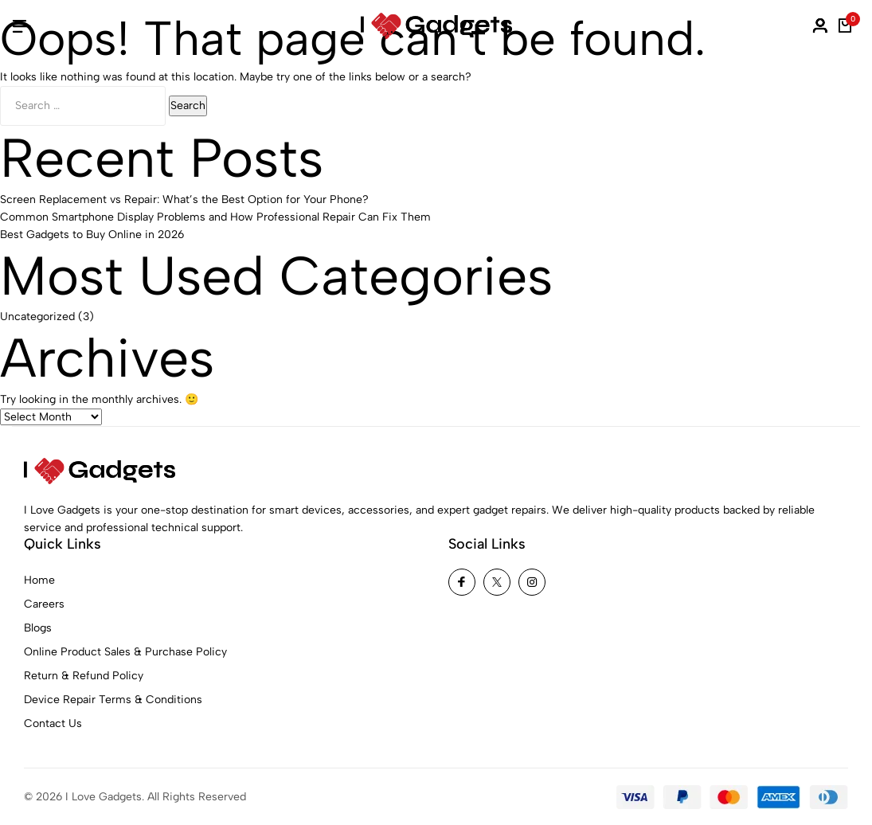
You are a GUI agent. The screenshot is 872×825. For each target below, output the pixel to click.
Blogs (38, 628)
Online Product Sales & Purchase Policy (125, 652)
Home (39, 580)
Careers (44, 604)
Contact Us (53, 723)
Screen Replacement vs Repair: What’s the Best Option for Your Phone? (184, 199)
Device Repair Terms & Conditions (113, 699)
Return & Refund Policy (83, 675)
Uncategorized (37, 316)
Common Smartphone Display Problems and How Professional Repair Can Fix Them (215, 217)
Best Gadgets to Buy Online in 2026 (92, 234)
